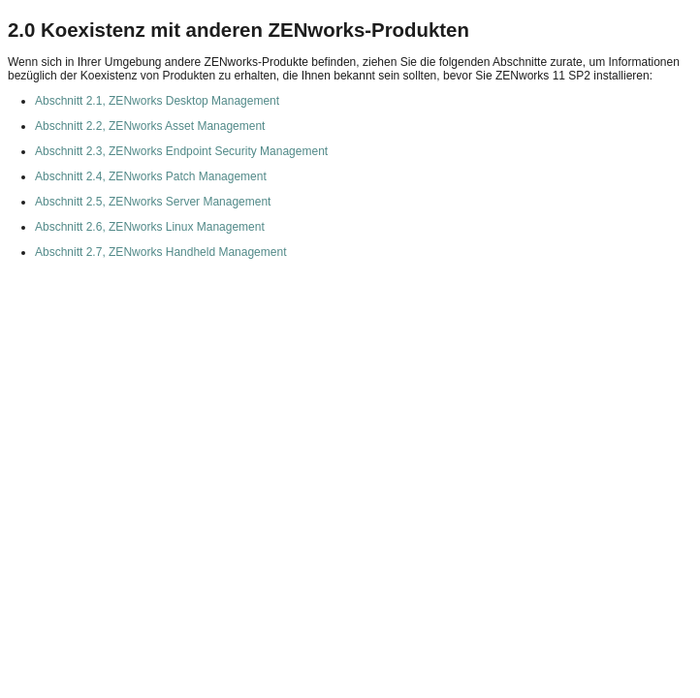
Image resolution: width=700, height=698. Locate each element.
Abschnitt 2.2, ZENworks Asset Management (150, 126)
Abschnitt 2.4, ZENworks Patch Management (151, 176)
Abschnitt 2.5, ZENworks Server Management (152, 201)
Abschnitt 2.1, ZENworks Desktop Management (157, 101)
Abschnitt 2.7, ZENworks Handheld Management (160, 252)
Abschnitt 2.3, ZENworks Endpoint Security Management (181, 151)
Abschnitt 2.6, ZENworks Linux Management (150, 227)
